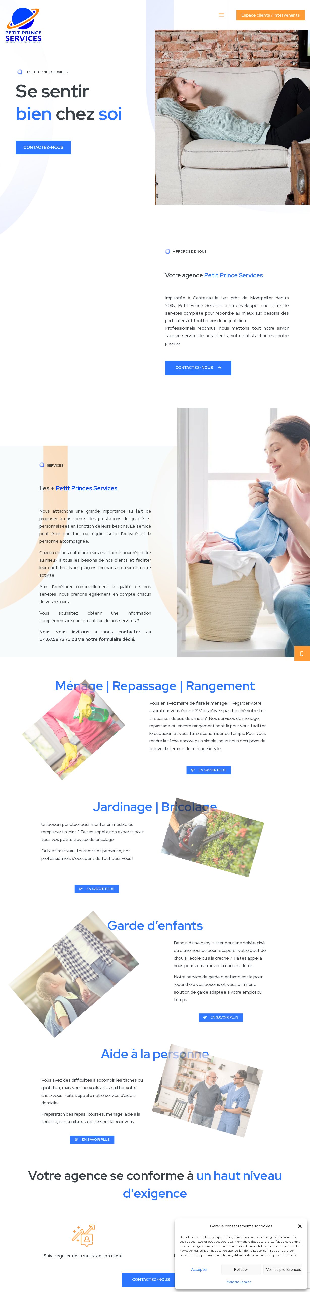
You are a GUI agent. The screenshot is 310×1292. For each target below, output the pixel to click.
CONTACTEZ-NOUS (43, 147)
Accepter (199, 1269)
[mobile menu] (222, 15)
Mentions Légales (239, 1282)
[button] (299, 1226)
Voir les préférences (283, 1269)
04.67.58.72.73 (55, 639)
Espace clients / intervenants (270, 15)
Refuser (241, 1269)
